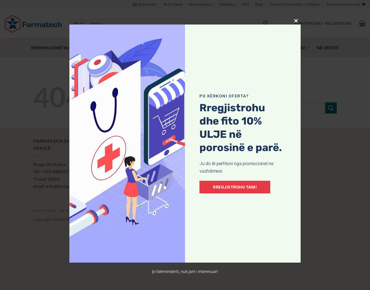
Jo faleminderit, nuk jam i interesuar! (185, 271)
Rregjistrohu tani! (235, 187)
